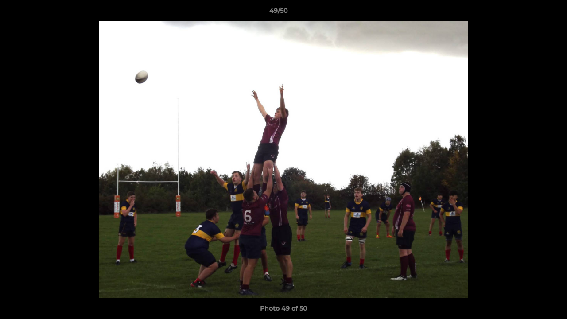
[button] (529, 13)
